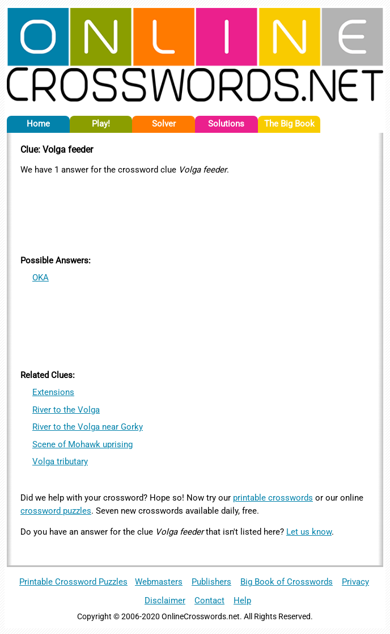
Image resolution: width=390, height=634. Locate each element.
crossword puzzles (55, 511)
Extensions (53, 392)
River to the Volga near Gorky (87, 427)
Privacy (355, 582)
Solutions (226, 124)
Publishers (211, 582)
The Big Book (289, 124)
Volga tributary (60, 461)
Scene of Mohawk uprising (82, 444)
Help (242, 600)
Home (38, 124)
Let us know (309, 532)
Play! (101, 124)
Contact (209, 600)
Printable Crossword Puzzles (73, 582)
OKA (40, 277)
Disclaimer (165, 600)
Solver (164, 124)
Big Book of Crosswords (286, 582)
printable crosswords (273, 498)
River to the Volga (66, 410)
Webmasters (159, 582)
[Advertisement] (195, 212)
